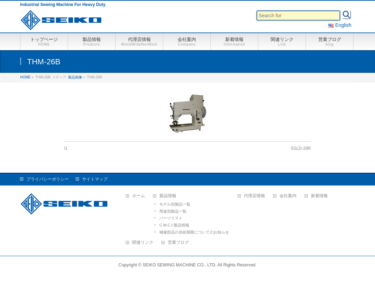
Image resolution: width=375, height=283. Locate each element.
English (339, 25)
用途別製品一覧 (172, 211)
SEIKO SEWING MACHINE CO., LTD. (179, 265)
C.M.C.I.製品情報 (174, 225)
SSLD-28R (301, 148)
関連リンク (142, 242)
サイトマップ (94, 179)
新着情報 (319, 196)
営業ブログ (178, 242)
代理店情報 (254, 196)
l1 (65, 148)
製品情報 (167, 196)
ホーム (138, 196)
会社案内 (287, 196)
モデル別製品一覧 (174, 204)
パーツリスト (171, 218)
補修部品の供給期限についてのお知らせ (194, 232)
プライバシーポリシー (47, 179)
